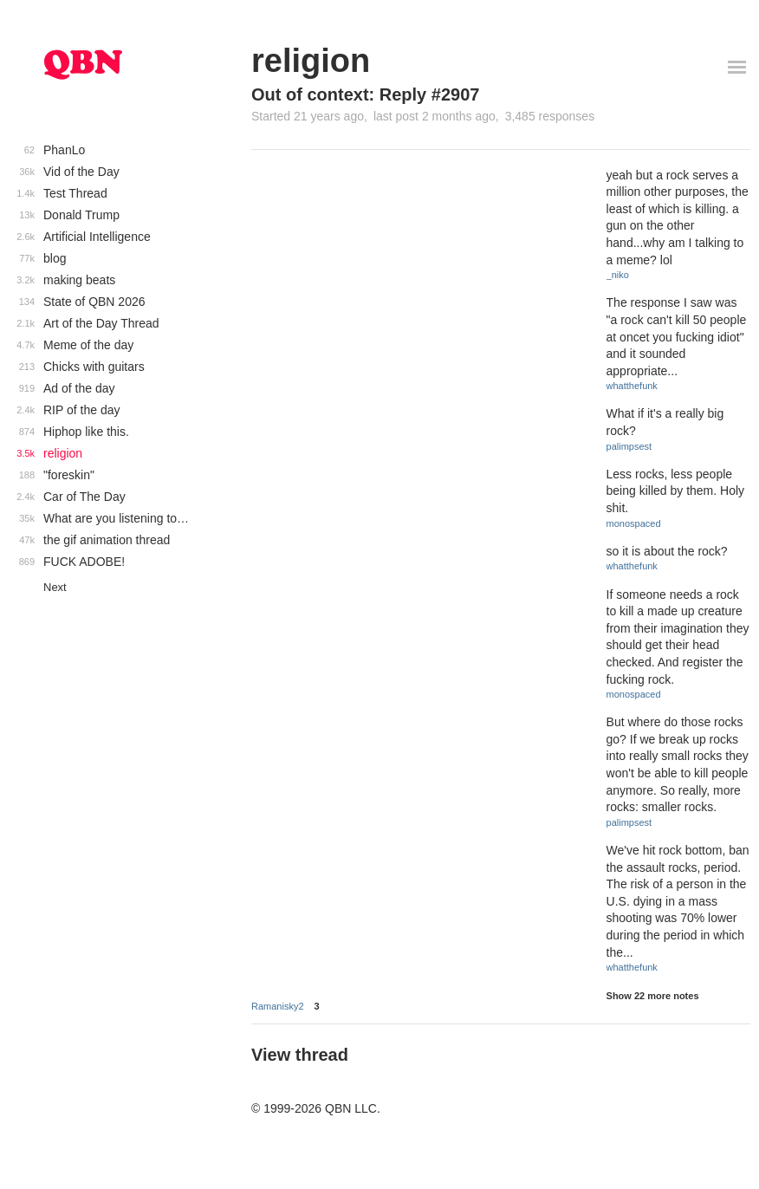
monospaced (634, 523)
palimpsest (629, 446)
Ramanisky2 (277, 1006)
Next (55, 587)
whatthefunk (632, 385)
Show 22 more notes (653, 996)
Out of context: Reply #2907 (365, 94)
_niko (618, 275)
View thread (299, 1054)
